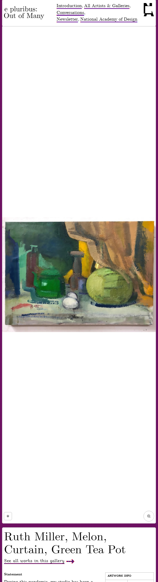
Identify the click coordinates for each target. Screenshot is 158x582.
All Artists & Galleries (106, 6)
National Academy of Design (108, 19)
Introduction (69, 6)
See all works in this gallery (34, 561)
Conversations (70, 13)
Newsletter (67, 19)
